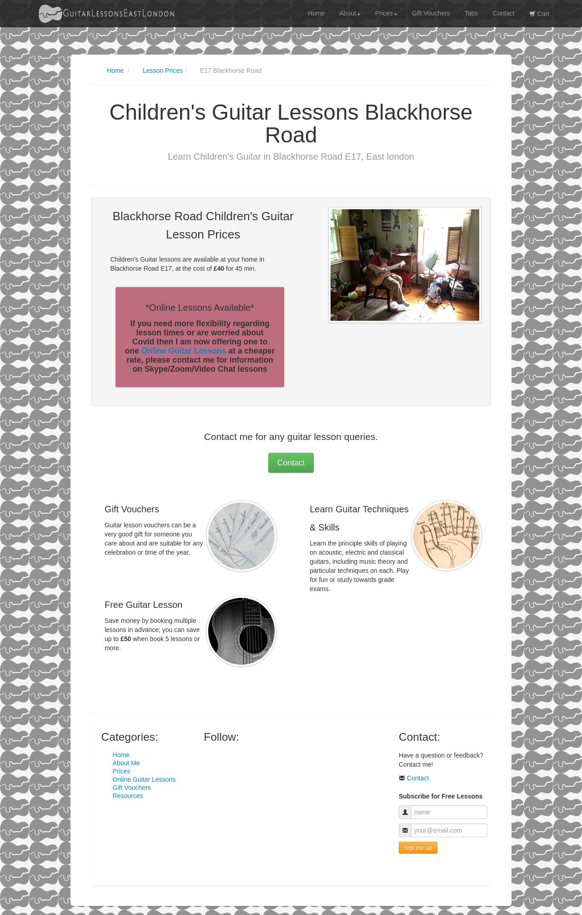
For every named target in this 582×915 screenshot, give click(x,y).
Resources (128, 795)
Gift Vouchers (431, 13)
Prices (386, 13)
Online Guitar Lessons (183, 350)
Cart (539, 13)
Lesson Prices (163, 70)
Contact (503, 13)
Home (316, 13)
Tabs (471, 13)
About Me (126, 763)
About (350, 13)
